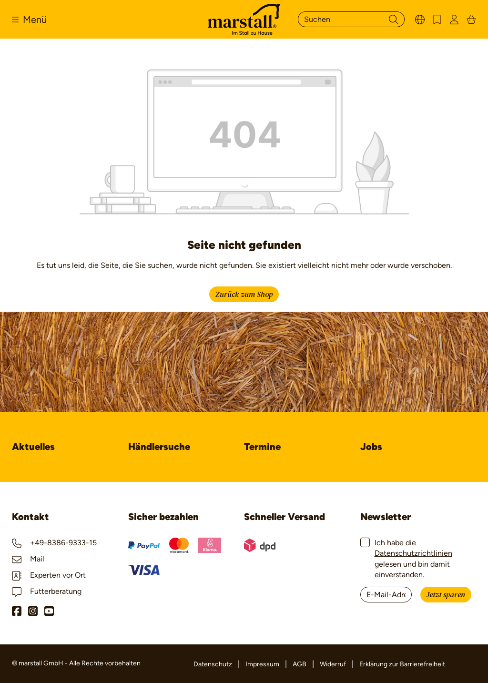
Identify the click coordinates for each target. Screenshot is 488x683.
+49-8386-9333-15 (54, 542)
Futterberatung (46, 591)
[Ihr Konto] (454, 19)
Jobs (371, 446)
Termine (262, 446)
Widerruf (333, 664)
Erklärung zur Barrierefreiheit (402, 664)
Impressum (262, 664)
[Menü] (29, 19)
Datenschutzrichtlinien (413, 553)
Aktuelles (33, 446)
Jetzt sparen (446, 595)
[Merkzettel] (437, 19)
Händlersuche (159, 446)
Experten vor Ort (49, 575)
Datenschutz (212, 664)
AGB (299, 664)
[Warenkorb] (471, 19)
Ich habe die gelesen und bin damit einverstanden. (413, 558)
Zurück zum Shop (244, 294)
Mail (28, 558)
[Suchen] (340, 19)
